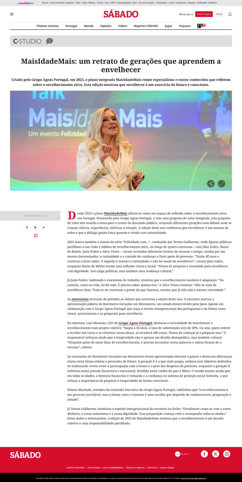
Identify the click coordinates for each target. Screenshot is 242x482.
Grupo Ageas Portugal (135, 323)
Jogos (168, 26)
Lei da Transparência (113, 467)
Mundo (89, 26)
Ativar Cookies (167, 467)
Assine (204, 14)
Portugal (71, 26)
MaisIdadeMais (115, 213)
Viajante (184, 26)
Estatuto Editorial (75, 467)
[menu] (11, 14)
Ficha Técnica (94, 467)
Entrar (219, 14)
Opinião (105, 26)
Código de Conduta (135, 467)
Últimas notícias (47, 26)
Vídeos (122, 26)
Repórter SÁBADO (146, 26)
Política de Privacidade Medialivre (193, 478)
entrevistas (80, 299)
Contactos (152, 467)
